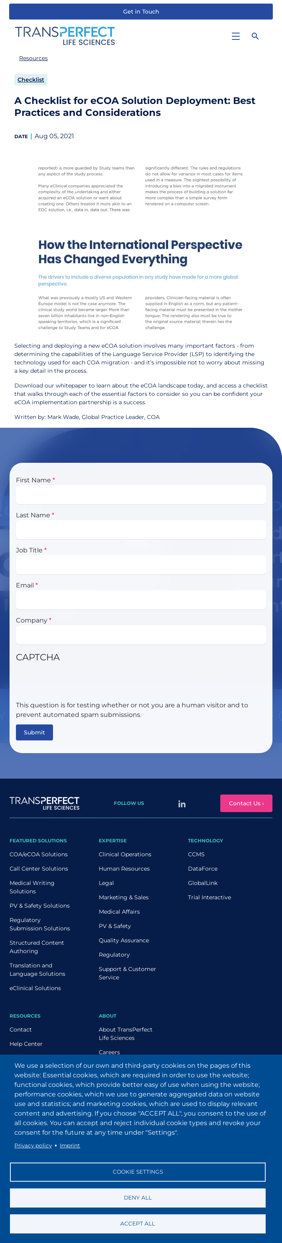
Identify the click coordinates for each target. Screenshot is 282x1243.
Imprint (70, 1145)
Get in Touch (141, 11)
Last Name (33, 515)
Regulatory (114, 954)
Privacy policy (33, 1145)
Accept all (137, 1223)
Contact (21, 1029)
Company (31, 620)
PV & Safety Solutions (40, 905)
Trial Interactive (209, 897)
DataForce (202, 868)
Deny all (138, 1197)
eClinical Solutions (35, 988)
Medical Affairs (119, 911)
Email (25, 585)
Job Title (29, 550)
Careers (109, 1052)
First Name (33, 480)
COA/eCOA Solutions (39, 854)
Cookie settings (138, 1172)
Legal (106, 883)
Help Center (26, 1043)
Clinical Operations (125, 854)
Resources (33, 58)
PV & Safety (115, 926)
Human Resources (124, 868)
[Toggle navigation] (236, 36)
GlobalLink (202, 883)
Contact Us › (246, 803)
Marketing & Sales (124, 897)
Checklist (31, 79)
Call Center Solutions (39, 868)
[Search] (255, 36)
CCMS (196, 854)
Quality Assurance (124, 940)
